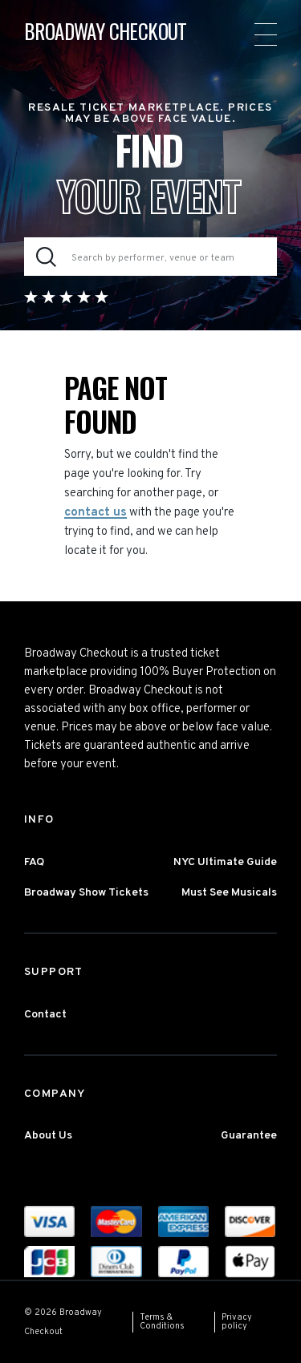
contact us (95, 513)
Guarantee (249, 1136)
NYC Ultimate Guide (225, 862)
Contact (45, 1014)
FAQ (34, 862)
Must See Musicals (229, 893)
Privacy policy (237, 1322)
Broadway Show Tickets (86, 893)
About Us (48, 1136)
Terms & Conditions (162, 1322)
